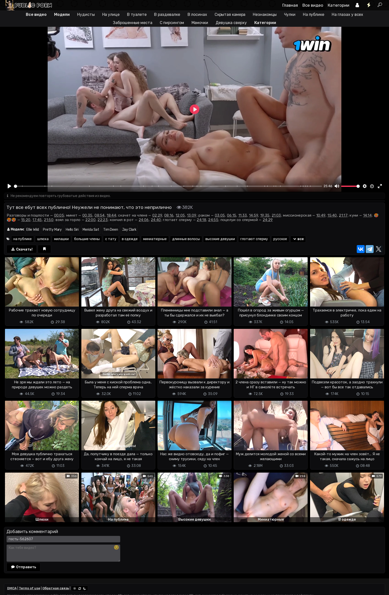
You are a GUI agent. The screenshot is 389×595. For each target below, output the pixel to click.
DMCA (12, 588)
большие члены (87, 239)
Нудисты (86, 14)
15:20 (26, 220)
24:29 (268, 220)
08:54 (100, 215)
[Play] (9, 186)
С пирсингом (172, 22)
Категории (338, 5)
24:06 (144, 220)
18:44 (111, 215)
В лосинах (197, 14)
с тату (110, 239)
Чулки (289, 14)
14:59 (253, 215)
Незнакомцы (265, 14)
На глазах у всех (347, 14)
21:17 (343, 215)
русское (280, 239)
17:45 (37, 220)
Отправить (23, 567)
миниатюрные (155, 239)
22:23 (102, 220)
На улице (111, 14)
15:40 (332, 215)
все (298, 239)
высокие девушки (220, 239)
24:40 (156, 220)
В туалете (137, 14)
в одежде (130, 239)
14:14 (367, 215)
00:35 (87, 215)
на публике (22, 239)
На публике (313, 14)
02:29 (157, 215)
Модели (62, 14)
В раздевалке (167, 14)
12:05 (180, 215)
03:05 (220, 215)
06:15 (231, 215)
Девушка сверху (231, 22)
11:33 (242, 215)
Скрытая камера (230, 14)
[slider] (168, 186)
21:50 (48, 220)
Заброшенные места (132, 22)
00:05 (59, 215)
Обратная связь (55, 588)
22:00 (90, 220)
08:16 (169, 215)
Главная (290, 5)
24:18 (201, 220)
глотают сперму (254, 239)
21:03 (276, 215)
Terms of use (29, 588)
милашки (61, 239)
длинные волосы (186, 239)
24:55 (213, 220)
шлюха (43, 239)
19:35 (265, 215)
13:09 (191, 215)
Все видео (312, 5)
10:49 (320, 215)
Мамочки (200, 22)
